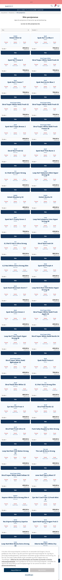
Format (6, 42)
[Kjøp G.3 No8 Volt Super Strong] (15, 190)
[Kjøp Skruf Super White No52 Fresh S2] (15, 119)
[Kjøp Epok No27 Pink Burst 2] (45, 165)
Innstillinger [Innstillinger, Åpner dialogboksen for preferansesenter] (29, 575)
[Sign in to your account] (55, 6)
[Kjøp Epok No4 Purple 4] (45, 280)
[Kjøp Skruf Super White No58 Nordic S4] (45, 353)
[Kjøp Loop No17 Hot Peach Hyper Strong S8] (15, 353)
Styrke (15, 42)
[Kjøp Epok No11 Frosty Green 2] (15, 236)
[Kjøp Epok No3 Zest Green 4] (15, 329)
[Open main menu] (2, 6)
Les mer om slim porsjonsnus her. (30, 24)
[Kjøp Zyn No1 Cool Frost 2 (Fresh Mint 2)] (45, 514)
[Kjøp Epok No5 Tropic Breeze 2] (15, 143)
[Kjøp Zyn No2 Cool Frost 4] (15, 421)
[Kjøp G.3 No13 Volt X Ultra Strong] (15, 258)
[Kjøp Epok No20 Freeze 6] (45, 377)
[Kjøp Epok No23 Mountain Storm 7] (15, 305)
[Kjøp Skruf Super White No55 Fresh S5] (45, 119)
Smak (24, 42)
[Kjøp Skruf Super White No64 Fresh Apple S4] (45, 329)
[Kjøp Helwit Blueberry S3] (15, 212)
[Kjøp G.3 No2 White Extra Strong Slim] (15, 280)
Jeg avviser (42, 570)
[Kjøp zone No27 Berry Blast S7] (45, 490)
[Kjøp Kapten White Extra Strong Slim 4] (15, 514)
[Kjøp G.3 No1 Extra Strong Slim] (45, 399)
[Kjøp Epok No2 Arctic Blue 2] (45, 97)
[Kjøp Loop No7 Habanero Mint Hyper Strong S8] (45, 190)
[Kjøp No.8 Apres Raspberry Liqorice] (15, 536)
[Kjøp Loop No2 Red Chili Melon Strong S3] (15, 468)
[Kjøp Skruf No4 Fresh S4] (45, 258)
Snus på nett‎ (4, 12)
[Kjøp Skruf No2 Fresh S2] (15, 165)
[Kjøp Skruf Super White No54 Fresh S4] (45, 75)
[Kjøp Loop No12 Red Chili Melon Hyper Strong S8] (45, 305)
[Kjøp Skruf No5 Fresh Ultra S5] (15, 444)
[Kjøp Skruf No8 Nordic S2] (45, 421)
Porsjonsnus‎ (12, 12)
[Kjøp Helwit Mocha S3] (45, 212)
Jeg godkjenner (16, 570)
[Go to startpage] (10, 6)
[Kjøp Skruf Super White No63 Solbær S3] (15, 490)
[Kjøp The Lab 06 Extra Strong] (45, 468)
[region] (29, 563)
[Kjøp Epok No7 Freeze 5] (15, 75)
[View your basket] (58, 6)
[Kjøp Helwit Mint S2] (15, 53)
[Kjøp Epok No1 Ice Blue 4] (45, 53)
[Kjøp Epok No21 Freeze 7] (15, 97)
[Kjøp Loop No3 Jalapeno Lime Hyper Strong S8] (45, 236)
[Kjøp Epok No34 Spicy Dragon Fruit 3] (45, 536)
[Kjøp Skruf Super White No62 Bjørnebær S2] (15, 377)
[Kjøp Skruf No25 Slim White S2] (15, 399)
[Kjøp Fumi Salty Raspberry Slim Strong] (45, 444)
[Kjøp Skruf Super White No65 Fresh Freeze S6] (45, 143)
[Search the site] (52, 6)
